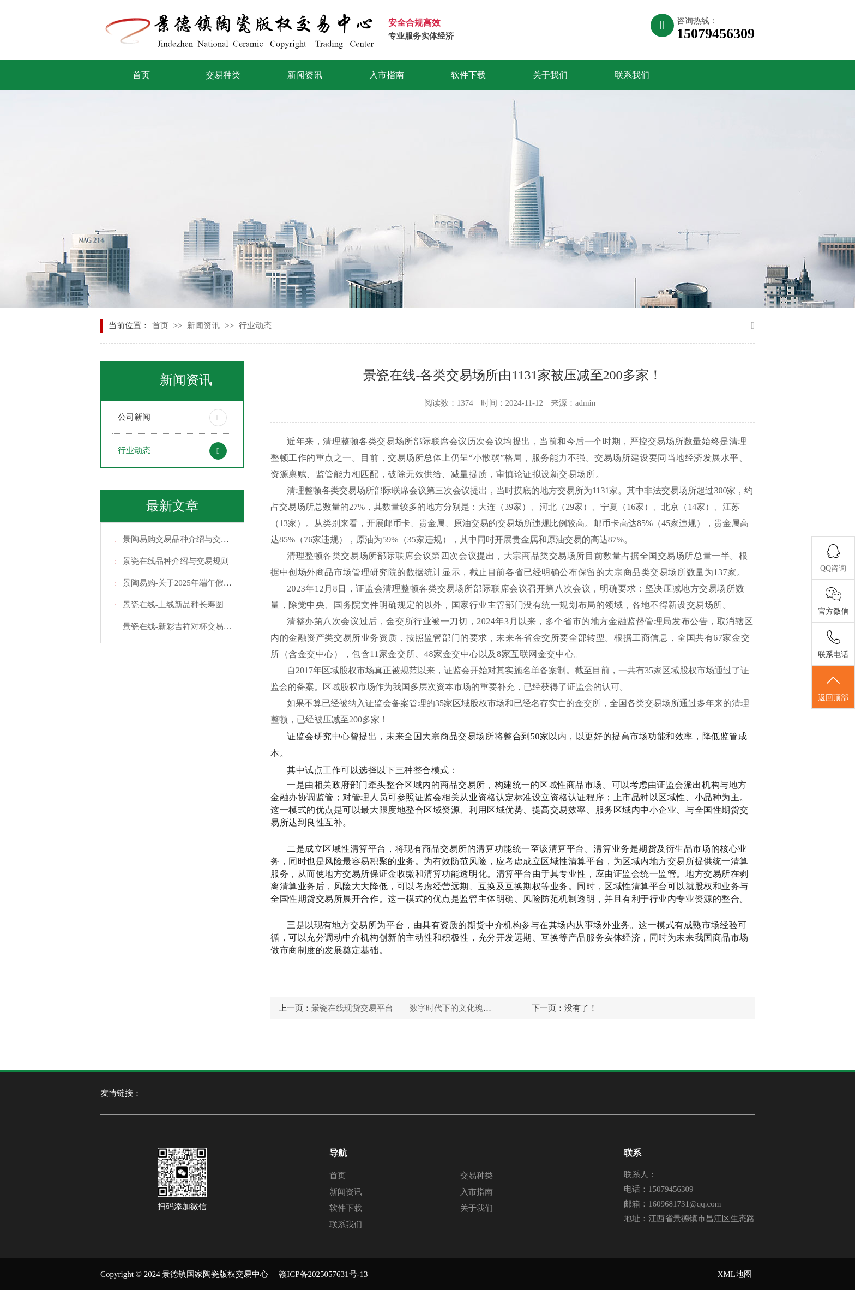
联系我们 (632, 75)
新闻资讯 (304, 75)
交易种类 (223, 75)
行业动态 (255, 325)
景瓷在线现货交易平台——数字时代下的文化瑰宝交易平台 (417, 1008)
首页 (141, 75)
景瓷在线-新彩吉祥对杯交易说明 (181, 626)
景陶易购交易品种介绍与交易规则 (184, 539)
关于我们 (550, 75)
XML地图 (735, 1274)
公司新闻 (134, 417)
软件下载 (468, 75)
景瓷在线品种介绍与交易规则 (176, 561)
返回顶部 (833, 687)
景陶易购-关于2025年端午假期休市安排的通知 (206, 582)
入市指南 (386, 75)
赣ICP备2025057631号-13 (323, 1274)
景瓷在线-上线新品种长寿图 (173, 604)
